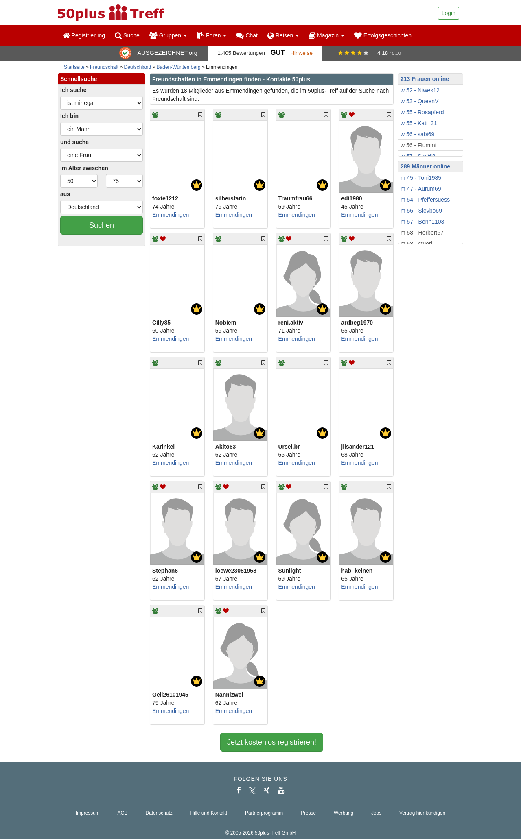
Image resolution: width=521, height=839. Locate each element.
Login (448, 13)
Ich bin (69, 116)
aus (65, 194)
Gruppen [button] (168, 35)
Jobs (376, 813)
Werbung (343, 813)
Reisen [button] (283, 35)
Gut (277, 53)
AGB (123, 813)
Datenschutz (159, 813)
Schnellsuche (78, 79)
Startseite (74, 67)
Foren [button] (211, 35)
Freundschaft (104, 67)
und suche (74, 142)
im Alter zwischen (84, 168)
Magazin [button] (326, 35)
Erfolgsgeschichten (383, 35)
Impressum (88, 813)
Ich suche (73, 90)
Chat (246, 35)
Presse (308, 813)
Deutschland (137, 67)
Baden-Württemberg (179, 67)
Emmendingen (170, 214)
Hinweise (301, 53)
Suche (127, 35)
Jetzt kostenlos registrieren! (271, 742)
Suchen (101, 225)
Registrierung (84, 35)
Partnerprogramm (264, 813)
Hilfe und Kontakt (209, 813)
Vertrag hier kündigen (422, 813)
